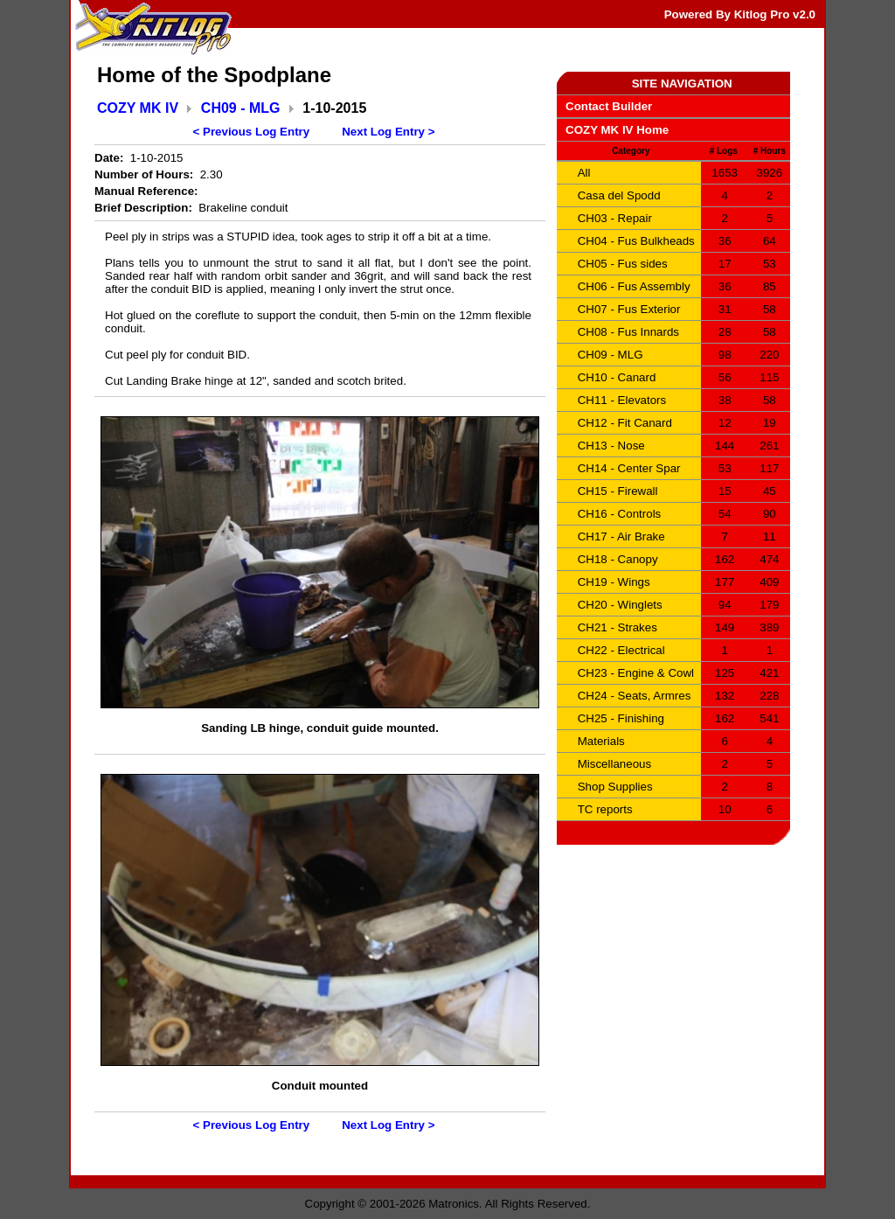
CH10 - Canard (617, 377)
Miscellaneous (614, 763)
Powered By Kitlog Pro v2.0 (739, 14)
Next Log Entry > (388, 131)
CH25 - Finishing (621, 718)
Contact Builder (608, 106)
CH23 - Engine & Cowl (636, 672)
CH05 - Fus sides (623, 263)
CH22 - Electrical (621, 650)
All (584, 172)
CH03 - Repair (615, 218)
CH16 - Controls (620, 513)
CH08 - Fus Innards (628, 331)
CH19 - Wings (614, 582)
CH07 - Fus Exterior (629, 309)
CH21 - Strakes (617, 627)
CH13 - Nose (611, 445)
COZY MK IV (137, 108)
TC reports (605, 809)
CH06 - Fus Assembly (634, 286)
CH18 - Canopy (618, 559)
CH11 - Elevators (622, 400)
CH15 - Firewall (618, 491)
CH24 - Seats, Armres (634, 695)
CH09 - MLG (241, 108)
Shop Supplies (615, 786)
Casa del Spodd (619, 195)
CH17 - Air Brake (621, 536)
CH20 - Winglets (620, 604)
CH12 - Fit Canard (625, 422)
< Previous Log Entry (251, 131)
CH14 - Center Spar (629, 468)
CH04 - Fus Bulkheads (636, 240)
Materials (601, 741)
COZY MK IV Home (617, 129)
